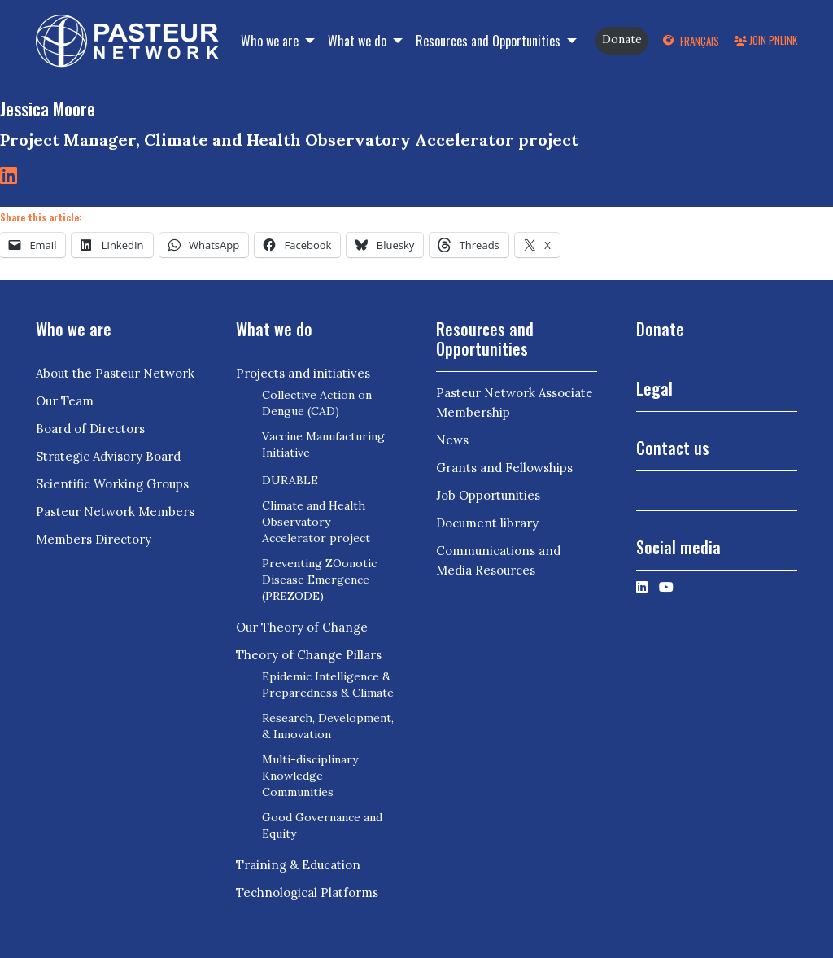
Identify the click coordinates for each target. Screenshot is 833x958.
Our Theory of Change (302, 627)
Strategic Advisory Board (108, 456)
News (452, 440)
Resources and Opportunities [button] (490, 40)
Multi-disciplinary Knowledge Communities (310, 775)
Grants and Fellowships (504, 467)
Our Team (65, 401)
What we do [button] (359, 40)
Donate (622, 39)
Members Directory (93, 539)
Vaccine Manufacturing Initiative (323, 444)
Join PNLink (765, 40)
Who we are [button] (271, 40)
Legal (654, 388)
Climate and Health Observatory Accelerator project (316, 521)
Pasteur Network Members (115, 511)
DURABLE (290, 480)
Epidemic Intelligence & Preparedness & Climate (328, 684)
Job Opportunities (488, 495)
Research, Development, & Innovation (328, 726)
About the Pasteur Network (115, 373)
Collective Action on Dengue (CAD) (317, 402)
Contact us (672, 447)
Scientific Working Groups (112, 484)
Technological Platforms (307, 892)
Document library (487, 523)
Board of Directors (90, 428)
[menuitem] (691, 40)
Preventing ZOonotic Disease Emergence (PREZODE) (319, 579)
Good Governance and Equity (322, 825)
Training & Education (298, 865)
